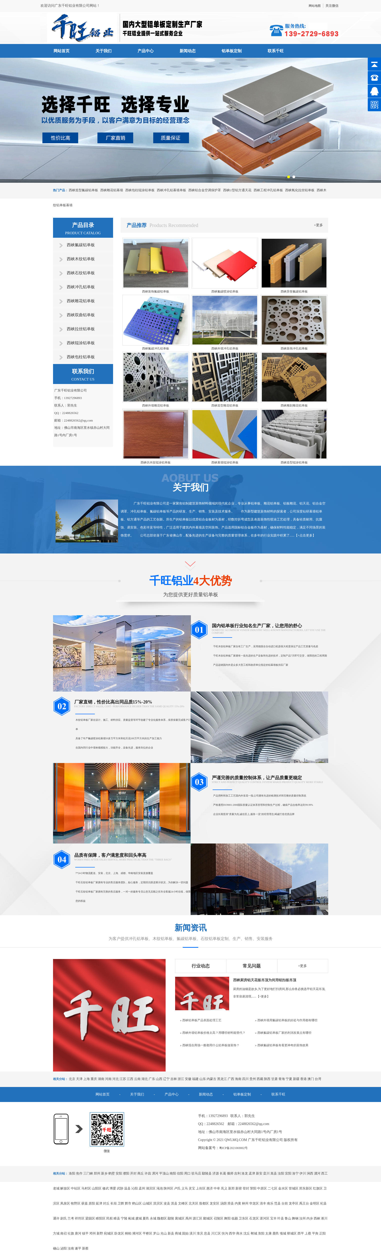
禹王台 (304, 1203)
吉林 (173, 1079)
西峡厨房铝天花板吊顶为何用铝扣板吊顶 (264, 980)
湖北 (144, 1079)
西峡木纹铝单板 (81, 259)
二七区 (272, 1188)
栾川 (266, 1173)
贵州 (252, 1079)
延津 (99, 1203)
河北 (115, 1079)
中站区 (76, 1188)
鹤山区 (137, 1203)
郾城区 (208, 1218)
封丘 (106, 1203)
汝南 (71, 1248)
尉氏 (63, 1218)
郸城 (254, 1233)
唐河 (78, 1233)
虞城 (138, 1218)
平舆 (315, 1233)
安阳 (119, 1173)
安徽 (188, 1079)
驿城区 (292, 1233)
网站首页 (62, 51)
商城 (178, 1233)
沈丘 (246, 1233)
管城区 (293, 1188)
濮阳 (126, 1173)
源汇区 (197, 1218)
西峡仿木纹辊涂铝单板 (156, 462)
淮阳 (261, 1233)
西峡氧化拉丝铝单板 (299, 190)
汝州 (302, 1218)
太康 (268, 1233)
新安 (259, 1173)
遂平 (78, 1248)
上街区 (201, 1188)
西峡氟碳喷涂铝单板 (224, 291)
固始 (185, 1233)
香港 (303, 1079)
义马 (184, 1188)
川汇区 (216, 1233)
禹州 (188, 1218)
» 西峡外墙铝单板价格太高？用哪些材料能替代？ (212, 1032)
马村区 (86, 1188)
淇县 (174, 1203)
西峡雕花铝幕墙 (111, 190)
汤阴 (223, 1203)
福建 (195, 1079)
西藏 (260, 1079)
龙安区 (214, 1203)
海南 (238, 1079)
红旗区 (318, 1188)
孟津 (252, 1173)
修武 (105, 1188)
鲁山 (288, 1218)
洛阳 (72, 1173)
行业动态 (201, 966)
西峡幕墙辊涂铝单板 (224, 462)
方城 (56, 1233)
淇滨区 (158, 1203)
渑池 (159, 1188)
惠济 (209, 1188)
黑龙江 (222, 1079)
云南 (137, 1079)
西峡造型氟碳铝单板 (83, 190)
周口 (187, 1173)
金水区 (283, 1188)
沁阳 (134, 1188)
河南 (108, 1079)
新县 (171, 1233)
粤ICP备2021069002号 (233, 1148)
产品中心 (146, 51)
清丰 (263, 1203)
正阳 (322, 1233)
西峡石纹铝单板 (81, 273)
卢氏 (177, 1188)
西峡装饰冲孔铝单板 (294, 348)
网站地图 (315, 6)
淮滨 (200, 1233)
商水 (239, 1233)
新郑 (231, 1188)
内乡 (309, 1218)
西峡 (317, 1218)
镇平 (85, 1233)
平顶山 (164, 1173)
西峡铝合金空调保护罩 (204, 190)
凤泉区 (65, 1203)
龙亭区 (293, 1203)
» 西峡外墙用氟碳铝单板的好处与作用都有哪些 (286, 1020)
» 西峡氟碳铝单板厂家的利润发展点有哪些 (283, 1032)
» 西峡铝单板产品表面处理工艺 (200, 1020)
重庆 (94, 1079)
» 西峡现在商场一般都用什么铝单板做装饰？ (209, 1045)
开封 (133, 1173)
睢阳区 (101, 1218)
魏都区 (162, 1218)
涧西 (310, 1173)
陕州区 (168, 1188)
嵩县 (273, 1173)
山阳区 (97, 1188)
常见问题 (252, 966)
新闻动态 (188, 51)
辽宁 (166, 1079)
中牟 (217, 1188)
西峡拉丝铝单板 (81, 329)
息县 (207, 1233)
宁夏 (289, 1079)
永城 (153, 1218)
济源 (215, 1173)
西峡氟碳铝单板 (81, 245)
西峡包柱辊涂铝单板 (140, 190)
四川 (245, 1079)
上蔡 (308, 1233)
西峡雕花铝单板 (81, 301)
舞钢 (295, 1218)
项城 (283, 1233)
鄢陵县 (207, 1173)
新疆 (296, 1079)
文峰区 (183, 1203)
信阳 (180, 1173)
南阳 (173, 1173)
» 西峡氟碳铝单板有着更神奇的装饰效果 (281, 1045)
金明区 (314, 1203)
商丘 (140, 1173)
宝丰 (273, 1218)
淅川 (324, 1218)
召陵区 (218, 1218)
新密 (238, 1188)
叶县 (280, 1218)
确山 (56, 1248)
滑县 (230, 1203)
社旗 (71, 1233)
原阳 (92, 1203)
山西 (159, 1079)
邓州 (92, 1233)
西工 (324, 1173)
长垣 (113, 1203)
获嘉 (84, 1203)
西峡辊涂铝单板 (81, 343)
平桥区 (147, 1233)
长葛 (223, 1173)
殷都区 (204, 1203)
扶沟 (225, 1233)
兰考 (71, 1218)
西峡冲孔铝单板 (81, 287)
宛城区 (109, 1233)
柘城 (131, 1218)
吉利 (237, 1173)
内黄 (238, 1203)
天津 (79, 1079)
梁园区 (90, 1218)
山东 (202, 1079)
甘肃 (274, 1079)
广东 (152, 1079)
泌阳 (63, 1248)
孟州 (142, 1188)
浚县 (167, 1203)
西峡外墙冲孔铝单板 (224, 348)
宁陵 (124, 1218)
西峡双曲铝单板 (81, 315)
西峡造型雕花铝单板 (224, 405)
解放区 (65, 1188)
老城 (56, 1188)
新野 (100, 1233)
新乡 (104, 1173)
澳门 (310, 1079)
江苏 (123, 1079)
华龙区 (254, 1203)
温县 (127, 1188)
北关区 (193, 1203)
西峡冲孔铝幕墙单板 (171, 190)
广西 (231, 1079)
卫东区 (243, 1218)
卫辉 (121, 1203)
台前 (284, 1203)
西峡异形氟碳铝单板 (294, 291)
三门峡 (88, 1173)
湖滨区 (151, 1188)
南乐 (270, 1203)
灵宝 (192, 1188)
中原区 (262, 1188)
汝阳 (281, 1173)
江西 (130, 1079)
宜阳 (288, 1173)
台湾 (318, 1079)
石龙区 (254, 1218)
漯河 (155, 1173)
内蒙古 (211, 1079)
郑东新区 (305, 1188)
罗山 (156, 1233)
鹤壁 (111, 1173)
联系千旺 (276, 51)
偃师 (230, 1173)
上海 (86, 1079)
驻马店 (196, 1173)
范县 (277, 1203)
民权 (109, 1218)
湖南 (101, 1079)
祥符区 (80, 1218)
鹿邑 (275, 1233)
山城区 (147, 1203)
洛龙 (244, 1173)
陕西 (267, 1079)
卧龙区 (119, 1233)
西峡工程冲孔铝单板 (268, 190)
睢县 (117, 1218)
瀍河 (317, 1173)
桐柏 (128, 1233)
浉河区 (137, 1233)
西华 (232, 1233)
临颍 (234, 1218)
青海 (281, 1079)
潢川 (192, 1233)
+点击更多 (305, 535)
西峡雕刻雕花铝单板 (294, 405)
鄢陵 (171, 1218)
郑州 (97, 1173)
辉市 (128, 1203)
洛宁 (295, 1173)
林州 (245, 1203)
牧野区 (76, 1203)
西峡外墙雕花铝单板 (155, 405)
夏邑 (146, 1218)
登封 (246, 1188)
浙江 (181, 1079)
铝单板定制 (232, 51)
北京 (72, 1079)
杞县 (323, 1203)
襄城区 (180, 1218)
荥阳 (253, 1188)
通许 (56, 1218)
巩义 (224, 1188)
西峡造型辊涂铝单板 (294, 462)
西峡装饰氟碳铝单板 (155, 291)
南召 (63, 1233)
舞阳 (227, 1218)
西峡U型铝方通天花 (237, 190)
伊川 (302, 1173)
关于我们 (104, 51)
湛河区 (264, 1218)
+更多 (318, 225)
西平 (300, 1233)
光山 (163, 1233)
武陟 (120, 1188)
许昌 (148, 1173)
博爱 (113, 1188)
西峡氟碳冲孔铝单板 (155, 348)
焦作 (79, 1173)
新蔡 (85, 1248)
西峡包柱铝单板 (81, 357)
